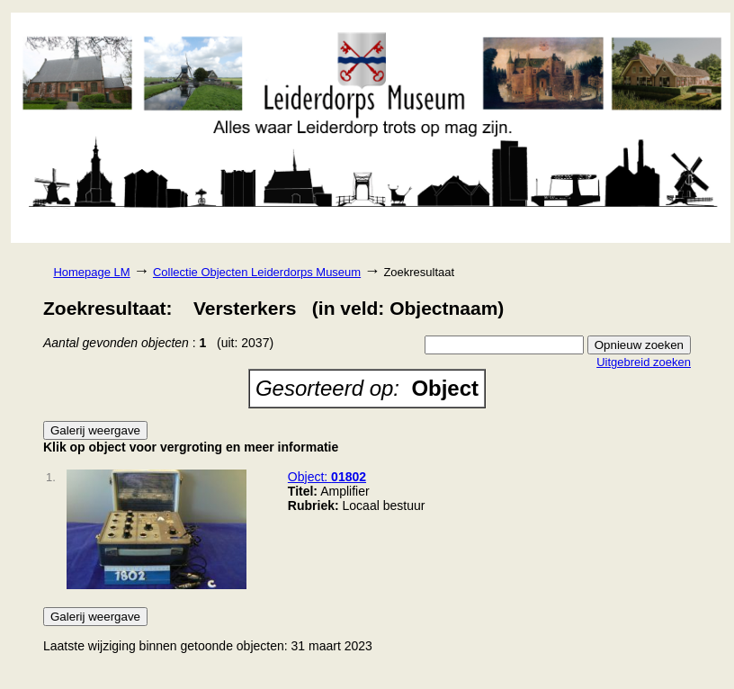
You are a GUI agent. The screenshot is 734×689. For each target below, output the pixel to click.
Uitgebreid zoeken (643, 362)
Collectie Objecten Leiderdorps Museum (257, 272)
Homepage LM (91, 272)
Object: (327, 477)
